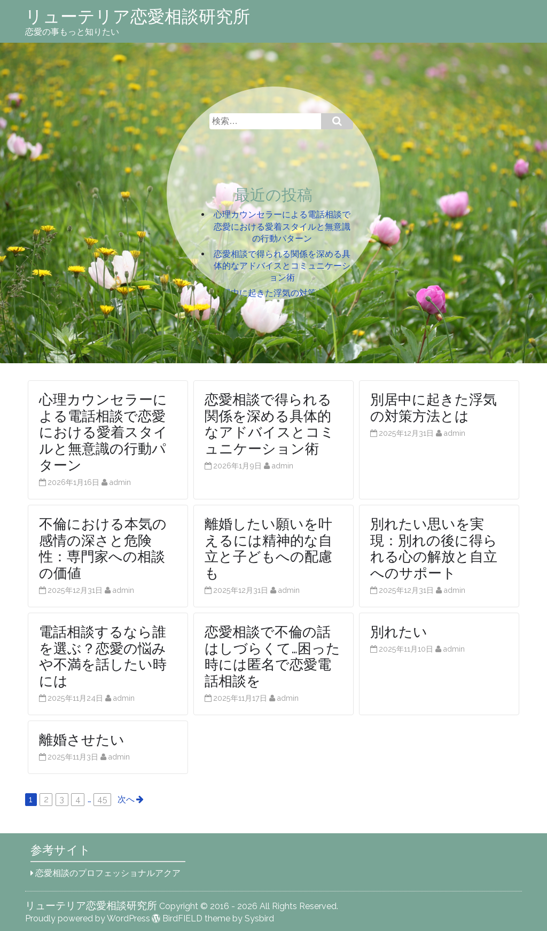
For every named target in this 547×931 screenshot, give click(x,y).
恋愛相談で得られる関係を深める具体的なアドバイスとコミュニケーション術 (282, 266)
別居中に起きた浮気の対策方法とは (282, 293)
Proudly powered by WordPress (87, 918)
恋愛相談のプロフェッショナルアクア (108, 873)
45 (102, 799)
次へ (126, 799)
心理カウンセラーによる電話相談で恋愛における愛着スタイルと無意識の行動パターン (282, 226)
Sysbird (259, 918)
